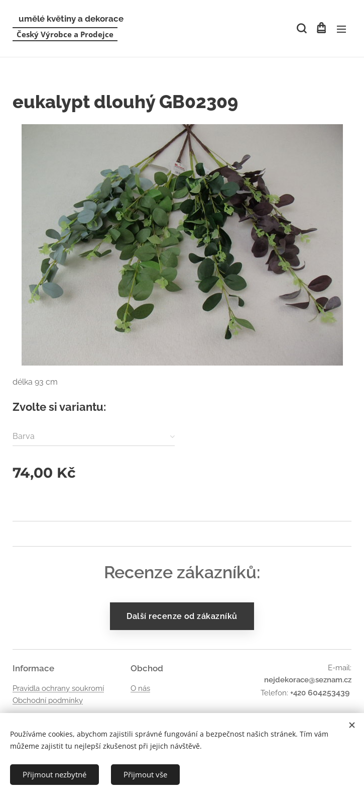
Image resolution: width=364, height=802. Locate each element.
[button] (301, 28)
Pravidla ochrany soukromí (58, 688)
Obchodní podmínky (48, 700)
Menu (341, 29)
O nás (140, 688)
